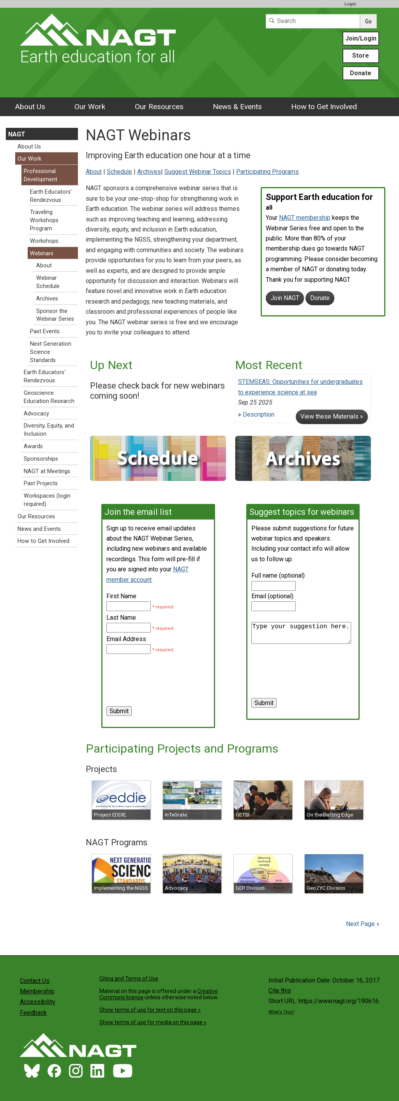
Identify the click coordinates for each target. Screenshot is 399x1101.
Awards (33, 446)
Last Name (121, 617)
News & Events (237, 106)
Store (360, 55)
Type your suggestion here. (301, 633)
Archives (149, 171)
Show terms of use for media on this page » (153, 1022)
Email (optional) (272, 596)
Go (368, 21)
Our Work (89, 106)
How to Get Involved (324, 106)
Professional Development (40, 175)
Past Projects (41, 483)
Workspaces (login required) (47, 500)
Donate (360, 73)
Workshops (44, 241)
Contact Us (34, 980)
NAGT (16, 134)
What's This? (281, 1011)
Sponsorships (41, 459)
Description (256, 414)
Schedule (119, 171)
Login (350, 4)
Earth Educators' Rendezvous (51, 196)
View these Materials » (331, 416)
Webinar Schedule (48, 282)
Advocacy (36, 413)
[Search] (313, 21)
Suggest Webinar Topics (197, 171)
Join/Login (360, 38)
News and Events (39, 529)
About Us (30, 106)
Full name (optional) (278, 575)
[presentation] (165, 670)
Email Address (126, 639)
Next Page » (362, 924)
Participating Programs (267, 171)
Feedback (33, 1012)
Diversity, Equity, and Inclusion (49, 429)
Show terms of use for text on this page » (150, 1010)
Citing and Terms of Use (128, 979)
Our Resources (159, 106)
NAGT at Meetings (47, 471)
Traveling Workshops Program (44, 220)
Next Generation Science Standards (50, 352)
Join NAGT (284, 298)
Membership (37, 991)
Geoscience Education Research (49, 397)
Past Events (45, 331)
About (94, 171)
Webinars (41, 253)
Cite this (279, 990)
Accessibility (37, 1002)
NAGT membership (304, 217)
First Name (121, 596)
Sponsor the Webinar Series (55, 315)
